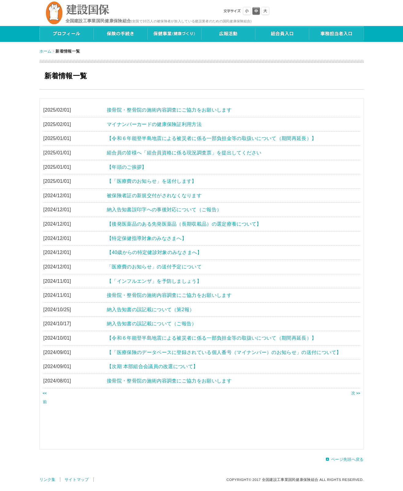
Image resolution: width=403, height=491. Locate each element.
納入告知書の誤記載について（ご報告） (152, 323)
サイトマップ (77, 479)
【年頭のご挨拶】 (127, 167)
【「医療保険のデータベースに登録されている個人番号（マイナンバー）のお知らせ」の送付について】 (224, 352)
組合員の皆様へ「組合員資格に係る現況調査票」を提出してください (184, 152)
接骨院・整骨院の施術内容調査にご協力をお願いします (169, 110)
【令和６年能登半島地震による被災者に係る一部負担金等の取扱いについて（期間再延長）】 (211, 138)
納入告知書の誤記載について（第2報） (150, 309)
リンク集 (47, 479)
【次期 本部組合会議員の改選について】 (152, 366)
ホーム (45, 51)
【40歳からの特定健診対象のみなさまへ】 (154, 252)
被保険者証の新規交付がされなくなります (154, 195)
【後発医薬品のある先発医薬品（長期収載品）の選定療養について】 (184, 224)
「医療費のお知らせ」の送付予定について (154, 266)
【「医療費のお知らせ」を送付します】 (152, 181)
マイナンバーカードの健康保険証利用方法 (154, 124)
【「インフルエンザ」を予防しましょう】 (154, 281)
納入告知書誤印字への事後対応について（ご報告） (164, 209)
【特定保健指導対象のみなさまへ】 (147, 238)
